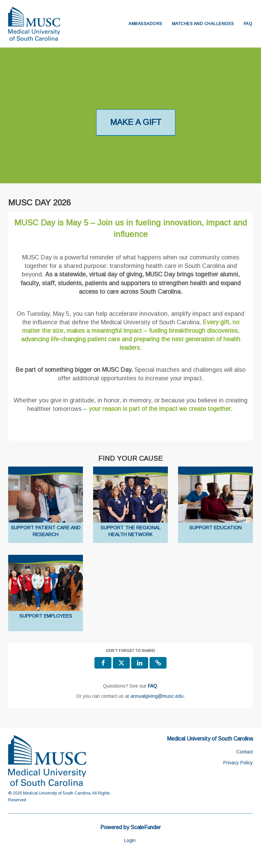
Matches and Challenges (203, 23)
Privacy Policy (238, 762)
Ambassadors (145, 23)
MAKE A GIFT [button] (135, 122)
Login (130, 840)
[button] (158, 663)
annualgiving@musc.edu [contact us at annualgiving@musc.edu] (157, 696)
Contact (244, 751)
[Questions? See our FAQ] (152, 685)
